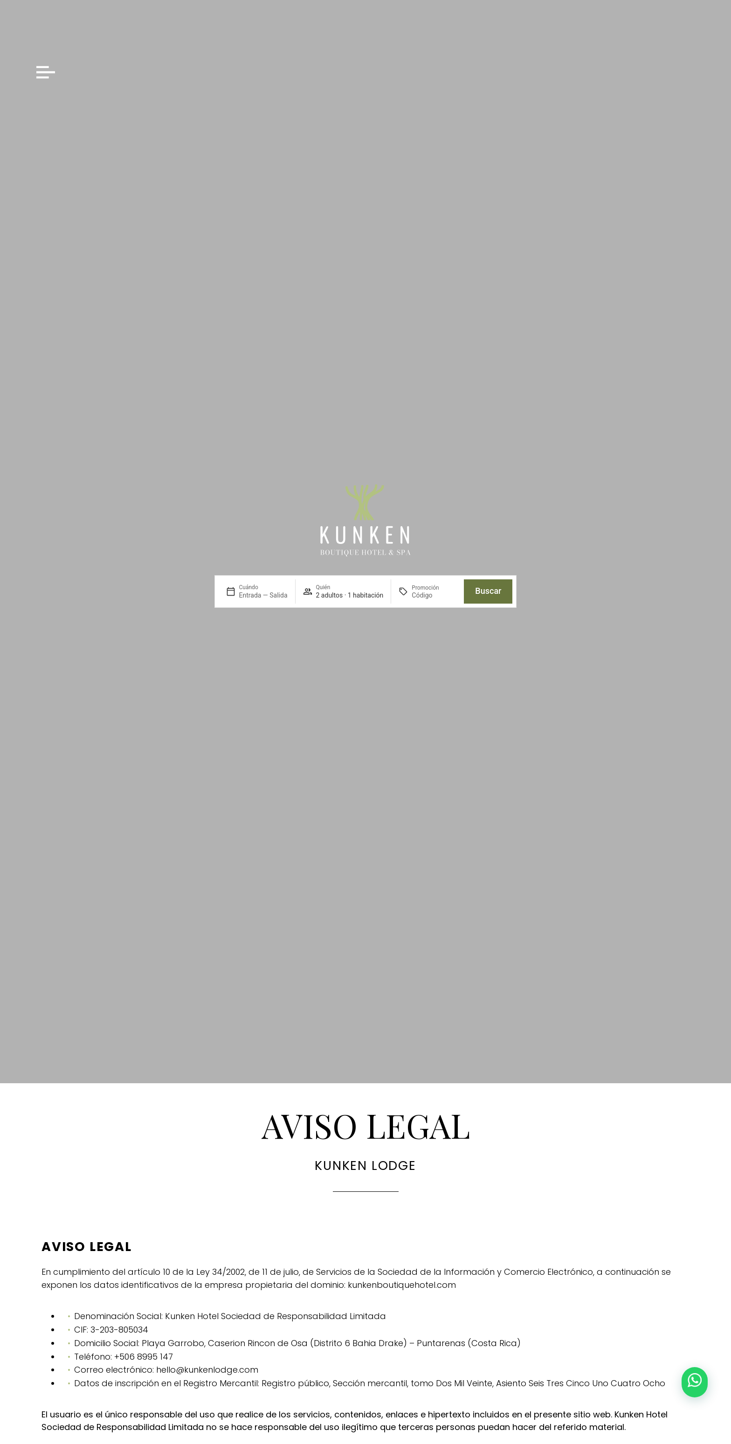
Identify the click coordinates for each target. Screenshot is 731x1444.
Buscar (488, 591)
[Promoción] (434, 595)
